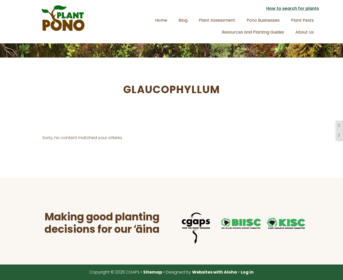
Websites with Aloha (214, 272)
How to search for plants (292, 8)
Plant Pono (63, 18)
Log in (247, 272)
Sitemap (152, 272)
